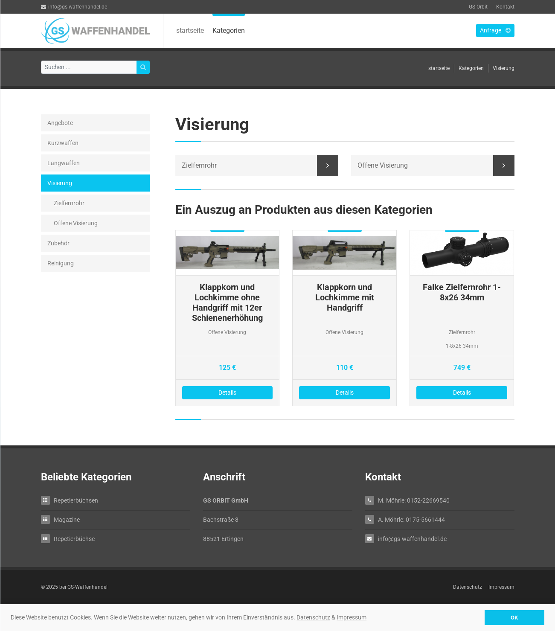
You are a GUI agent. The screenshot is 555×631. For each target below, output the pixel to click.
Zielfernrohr (69, 203)
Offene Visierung (76, 223)
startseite (190, 30)
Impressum (351, 617)
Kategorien (228, 30)
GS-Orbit (478, 7)
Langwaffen (63, 163)
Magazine (67, 519)
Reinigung (60, 263)
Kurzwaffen (62, 143)
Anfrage (495, 30)
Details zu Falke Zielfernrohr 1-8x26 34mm (462, 318)
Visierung (503, 68)
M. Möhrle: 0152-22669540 (414, 500)
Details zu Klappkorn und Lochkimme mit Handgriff (344, 318)
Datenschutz (313, 617)
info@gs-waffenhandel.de (74, 7)
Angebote (60, 122)
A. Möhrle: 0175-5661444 (411, 519)
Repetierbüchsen (76, 500)
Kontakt (505, 7)
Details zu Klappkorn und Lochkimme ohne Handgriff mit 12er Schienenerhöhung (227, 318)
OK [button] (514, 617)
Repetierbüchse (74, 538)
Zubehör (58, 243)
